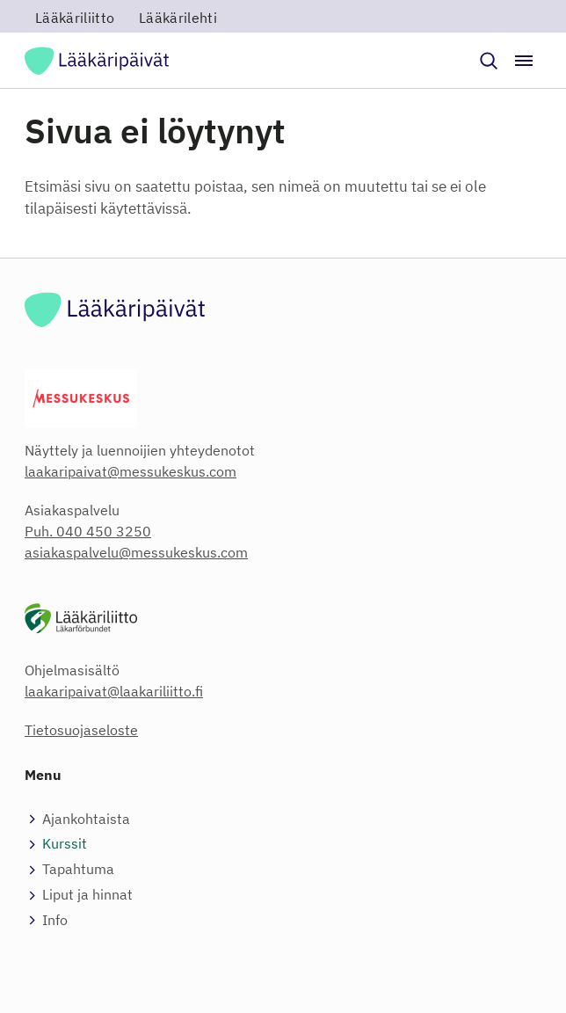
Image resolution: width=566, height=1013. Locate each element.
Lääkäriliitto (74, 17)
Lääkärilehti (178, 17)
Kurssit (64, 843)
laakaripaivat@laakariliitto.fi (114, 691)
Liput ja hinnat (87, 894)
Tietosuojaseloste (81, 730)
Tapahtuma (78, 869)
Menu (43, 774)
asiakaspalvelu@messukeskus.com (136, 552)
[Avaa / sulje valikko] (523, 61)
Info (55, 920)
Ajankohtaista (86, 818)
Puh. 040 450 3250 (88, 531)
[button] (488, 61)
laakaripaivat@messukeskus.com (130, 471)
